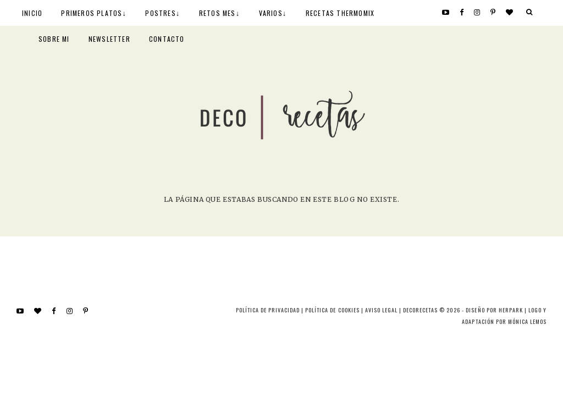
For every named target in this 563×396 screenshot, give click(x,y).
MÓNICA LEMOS (527, 321)
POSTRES (160, 13)
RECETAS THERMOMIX (340, 13)
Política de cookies (332, 310)
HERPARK (511, 310)
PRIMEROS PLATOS (91, 13)
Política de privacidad (268, 310)
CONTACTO (167, 38)
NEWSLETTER (109, 38)
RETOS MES (217, 13)
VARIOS (271, 13)
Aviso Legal (381, 310)
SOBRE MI (54, 38)
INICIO (32, 13)
